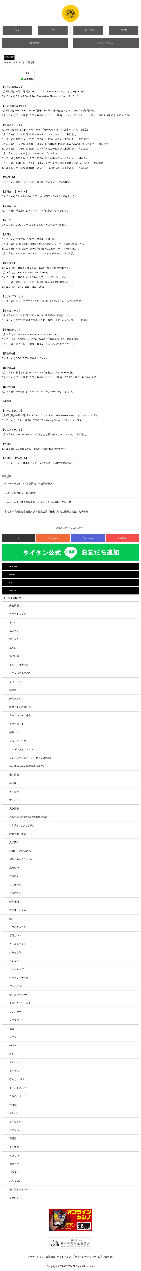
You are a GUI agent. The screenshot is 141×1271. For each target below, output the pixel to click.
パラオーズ (15, 1172)
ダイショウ (15, 1062)
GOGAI (124, 30)
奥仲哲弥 (14, 791)
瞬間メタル (15, 698)
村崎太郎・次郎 (17, 834)
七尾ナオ (14, 1164)
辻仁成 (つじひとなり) (21, 825)
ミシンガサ (15, 1011)
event (12, 574)
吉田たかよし (16, 800)
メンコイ (14, 960)
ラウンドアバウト (18, 1087)
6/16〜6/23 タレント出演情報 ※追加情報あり (29, 483)
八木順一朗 (15, 884)
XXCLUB (14, 656)
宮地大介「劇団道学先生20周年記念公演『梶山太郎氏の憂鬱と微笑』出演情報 (46, 511)
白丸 (11, 1054)
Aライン (13, 1113)
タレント (17, 30)
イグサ (13, 1037)
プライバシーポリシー (84, 1256)
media (12, 590)
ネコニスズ (15, 681)
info (11, 582)
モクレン (14, 1197)
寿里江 (13, 1138)
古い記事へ (79, 527)
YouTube (122, 538)
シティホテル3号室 (19, 673)
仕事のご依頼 (88, 30)
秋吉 (11, 1028)
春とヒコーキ (16, 724)
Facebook (88, 538)
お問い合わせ (105, 1256)
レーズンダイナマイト (21, 749)
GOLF (12, 1045)
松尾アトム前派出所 (20, 707)
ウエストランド (17, 614)
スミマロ (14, 1147)
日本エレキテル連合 (20, 715)
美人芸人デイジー (18, 1189)
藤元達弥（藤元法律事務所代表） (27, 766)
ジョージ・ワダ (17, 741)
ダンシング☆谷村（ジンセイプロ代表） (30, 757)
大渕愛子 (14, 808)
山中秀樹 (14, 774)
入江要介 (14, 842)
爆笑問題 (14, 605)
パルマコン (15, 1180)
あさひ (13, 647)
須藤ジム (14, 732)
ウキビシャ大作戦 (18, 977)
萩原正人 (14, 876)
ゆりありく (15, 690)
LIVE (53, 30)
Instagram (53, 538)
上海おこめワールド (20, 1003)
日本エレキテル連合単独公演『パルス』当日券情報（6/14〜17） (39, 502)
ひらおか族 (15, 952)
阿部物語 (14, 901)
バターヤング (16, 969)
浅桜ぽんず (15, 893)
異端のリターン (17, 1096)
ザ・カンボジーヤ (18, 994)
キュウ (13, 622)
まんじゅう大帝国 (18, 664)
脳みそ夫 (14, 630)
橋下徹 (13, 783)
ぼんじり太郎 (16, 1079)
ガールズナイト (17, 944)
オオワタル (15, 1121)
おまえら (14, 1130)
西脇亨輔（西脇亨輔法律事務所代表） (29, 817)
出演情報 (35, 42)
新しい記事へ (63, 527)
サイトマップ (64, 1256)
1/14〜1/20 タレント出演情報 (20, 493)
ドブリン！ (15, 1155)
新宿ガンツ (15, 935)
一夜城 (13, 1104)
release (13, 566)
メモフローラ (16, 1020)
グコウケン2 (16, 986)
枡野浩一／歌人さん (20, 850)
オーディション (36, 1256)
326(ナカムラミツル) (20, 859)
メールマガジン (106, 42)
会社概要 (50, 1256)
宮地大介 (14, 639)
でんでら (14, 1070)
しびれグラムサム (18, 927)
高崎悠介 (14, 867)
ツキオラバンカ (17, 910)
